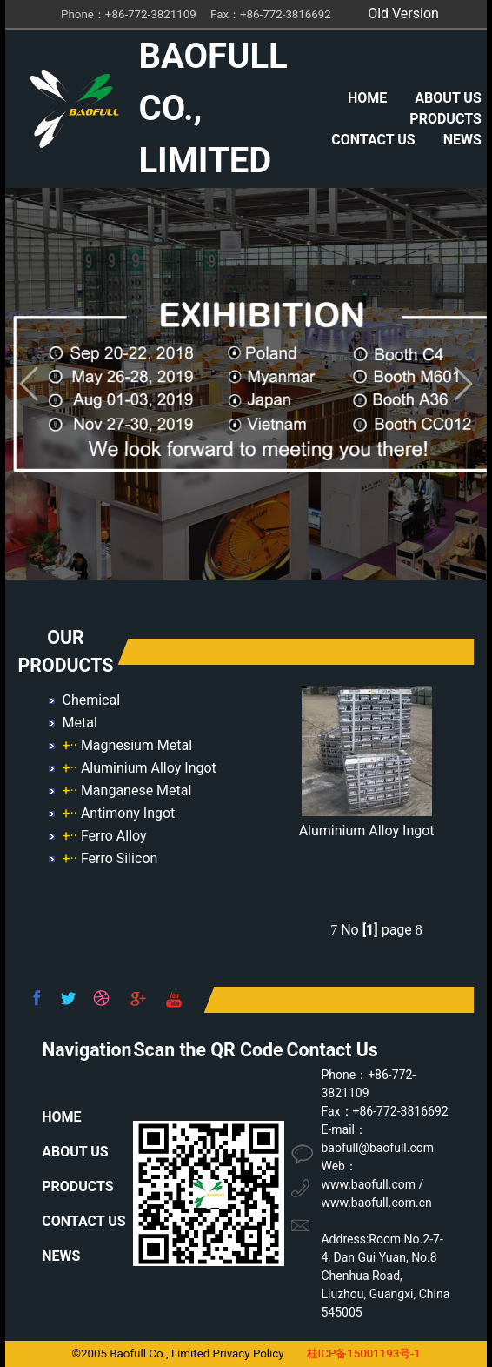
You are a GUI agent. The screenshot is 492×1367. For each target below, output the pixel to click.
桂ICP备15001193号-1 (364, 1353)
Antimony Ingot (128, 813)
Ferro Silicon (119, 858)
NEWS (462, 139)
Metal (79, 722)
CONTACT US (373, 139)
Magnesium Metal (136, 745)
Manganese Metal (136, 790)
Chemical (91, 700)
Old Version (403, 13)
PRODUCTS (445, 119)
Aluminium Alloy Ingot (148, 768)
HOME (367, 98)
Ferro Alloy (114, 836)
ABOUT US (448, 98)
